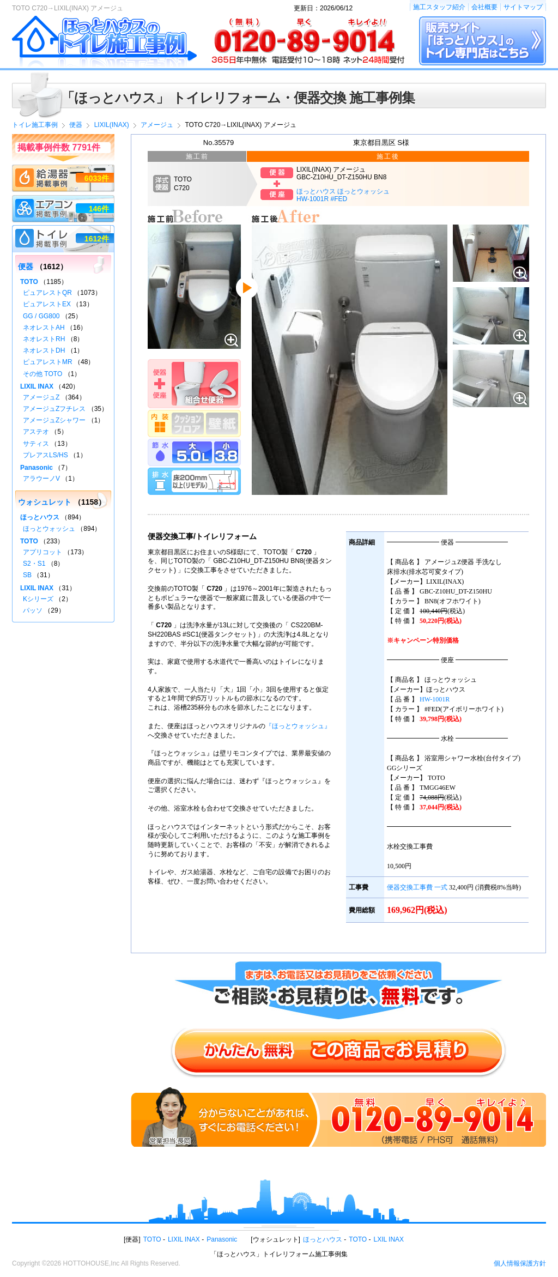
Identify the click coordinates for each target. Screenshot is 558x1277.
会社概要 (484, 7)
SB (27, 575)
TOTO (29, 282)
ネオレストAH (44, 327)
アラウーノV (41, 478)
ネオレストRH (44, 339)
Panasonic (36, 467)
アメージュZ (41, 397)
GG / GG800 (41, 316)
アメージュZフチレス (54, 409)
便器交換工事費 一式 (417, 887)
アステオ (36, 431)
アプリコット (42, 552)
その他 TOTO (42, 374)
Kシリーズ (38, 599)
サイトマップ (523, 7)
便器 (25, 266)
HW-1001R (435, 699)
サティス (36, 443)
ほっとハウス (39, 517)
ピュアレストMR (47, 362)
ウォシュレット (44, 502)
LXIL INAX (389, 1239)
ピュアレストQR (47, 292)
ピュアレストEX (47, 304)
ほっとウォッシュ (49, 528)
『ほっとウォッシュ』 (298, 726)
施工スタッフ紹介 (439, 7)
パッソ (33, 610)
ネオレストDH (44, 350)
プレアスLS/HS (45, 455)
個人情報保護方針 (520, 1263)
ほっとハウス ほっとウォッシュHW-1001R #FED (343, 195)
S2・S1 (34, 563)
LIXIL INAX (36, 386)
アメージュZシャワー (54, 420)
